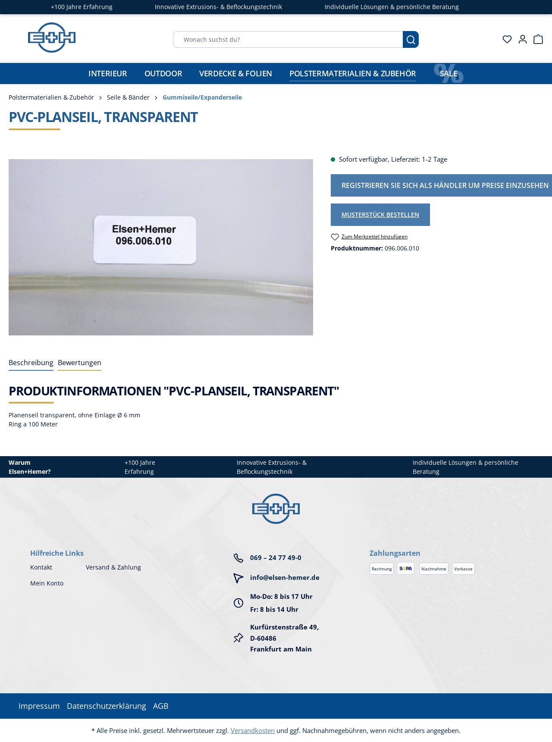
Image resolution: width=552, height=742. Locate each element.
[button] (446, 544)
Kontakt (41, 567)
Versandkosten (253, 730)
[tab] (31, 363)
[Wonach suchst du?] (288, 39)
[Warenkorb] (535, 39)
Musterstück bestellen (380, 214)
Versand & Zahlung (113, 567)
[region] (161, 247)
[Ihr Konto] (520, 39)
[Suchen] (411, 39)
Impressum (39, 706)
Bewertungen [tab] (79, 362)
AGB (161, 706)
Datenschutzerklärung (106, 706)
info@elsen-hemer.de (285, 577)
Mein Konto (46, 583)
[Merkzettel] (504, 39)
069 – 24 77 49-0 (275, 557)
